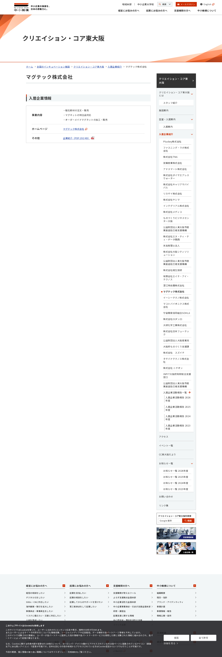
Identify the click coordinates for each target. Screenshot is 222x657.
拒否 (176, 637)
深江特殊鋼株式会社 (173, 240)
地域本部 (127, 4)
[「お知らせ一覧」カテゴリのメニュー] (192, 418)
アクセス (163, 391)
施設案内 (163, 65)
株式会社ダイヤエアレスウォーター (176, 131)
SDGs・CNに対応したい (37, 556)
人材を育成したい (34, 575)
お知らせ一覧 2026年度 (175, 425)
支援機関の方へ (182, 10)
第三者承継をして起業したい (83, 561)
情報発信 (89, 605)
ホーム (29, 21)
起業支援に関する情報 (123, 570)
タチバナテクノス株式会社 (176, 315)
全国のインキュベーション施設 (53, 21)
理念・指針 (162, 552)
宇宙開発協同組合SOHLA (176, 267)
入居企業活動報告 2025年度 (178, 363)
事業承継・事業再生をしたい (39, 566)
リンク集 (163, 460)
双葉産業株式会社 (172, 117)
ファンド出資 (119, 579)
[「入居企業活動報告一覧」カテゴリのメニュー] (189, 347)
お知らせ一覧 (166, 418)
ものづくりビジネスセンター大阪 (176, 174)
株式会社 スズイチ (173, 307)
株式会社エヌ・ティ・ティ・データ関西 (176, 192)
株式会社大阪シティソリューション (176, 208)
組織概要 (161, 547)
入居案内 (168, 81)
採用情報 (45, 605)
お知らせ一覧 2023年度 (175, 443)
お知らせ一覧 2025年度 (175, 431)
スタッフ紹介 (170, 57)
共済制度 (176, 587)
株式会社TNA (170, 111)
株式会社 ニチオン (173, 322)
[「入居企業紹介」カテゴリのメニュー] (192, 89)
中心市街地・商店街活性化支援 (127, 575)
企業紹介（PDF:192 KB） (78, 93)
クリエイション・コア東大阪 (88, 21)
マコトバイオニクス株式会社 (176, 260)
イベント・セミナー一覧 (132, 596)
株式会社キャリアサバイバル (176, 140)
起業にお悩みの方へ (156, 10)
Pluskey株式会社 (172, 96)
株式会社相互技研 (172, 225)
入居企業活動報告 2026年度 (178, 353)
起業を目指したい (78, 547)
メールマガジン (89, 596)
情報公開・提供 (164, 570)
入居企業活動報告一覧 (175, 347)
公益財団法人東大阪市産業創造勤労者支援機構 (176, 183)
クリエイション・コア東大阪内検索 (174, 471)
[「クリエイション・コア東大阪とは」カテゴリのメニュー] (192, 48)
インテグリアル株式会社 (176, 160)
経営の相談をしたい (35, 547)
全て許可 (203, 637)
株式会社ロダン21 (172, 273)
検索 (188, 475)
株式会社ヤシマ (171, 154)
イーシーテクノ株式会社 (176, 252)
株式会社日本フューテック (176, 287)
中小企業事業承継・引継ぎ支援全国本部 (132, 561)
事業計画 (161, 561)
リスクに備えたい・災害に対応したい (43, 570)
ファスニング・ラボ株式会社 (176, 104)
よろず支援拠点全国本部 (124, 552)
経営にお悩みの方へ (128, 10)
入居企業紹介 (115, 21)
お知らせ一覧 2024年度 (175, 437)
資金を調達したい (34, 579)
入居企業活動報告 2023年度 (178, 382)
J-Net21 (132, 605)
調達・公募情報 (45, 587)
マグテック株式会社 (75, 83)
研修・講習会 (119, 566)
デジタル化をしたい (35, 552)
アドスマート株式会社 (175, 123)
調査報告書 (176, 596)
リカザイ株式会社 (172, 148)
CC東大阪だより (167, 409)
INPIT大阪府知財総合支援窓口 (177, 330)
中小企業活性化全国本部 (124, 556)
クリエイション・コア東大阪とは (174, 48)
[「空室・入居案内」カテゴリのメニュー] (192, 74)
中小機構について (207, 10)
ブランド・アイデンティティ (170, 556)
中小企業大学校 (145, 4)
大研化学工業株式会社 (175, 280)
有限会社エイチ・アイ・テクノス (176, 232)
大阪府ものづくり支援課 (176, 301)
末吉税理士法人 (171, 200)
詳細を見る (169, 643)
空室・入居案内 (167, 74)
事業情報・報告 (164, 566)
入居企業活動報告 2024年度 (178, 372)
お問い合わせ (166, 451)
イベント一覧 (166, 400)
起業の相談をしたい (79, 552)
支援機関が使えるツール (124, 547)
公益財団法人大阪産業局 (176, 295)
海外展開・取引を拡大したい (39, 561)
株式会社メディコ (172, 166)
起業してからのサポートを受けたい (86, 556)
